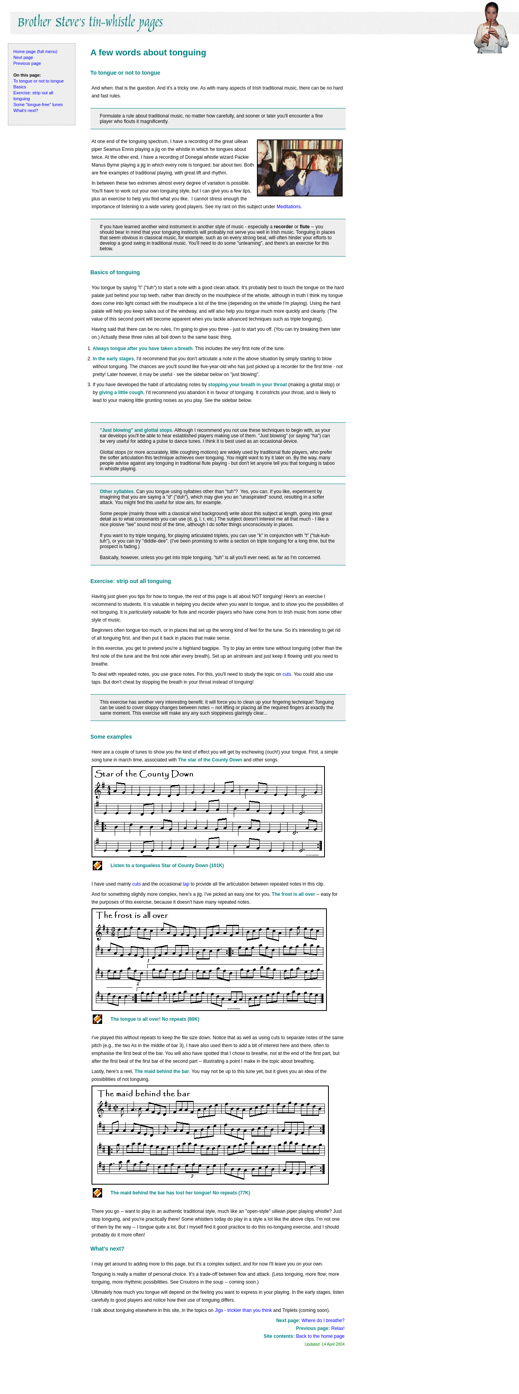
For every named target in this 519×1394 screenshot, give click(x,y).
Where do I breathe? (323, 1320)
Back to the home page (320, 1336)
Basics (19, 86)
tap (186, 884)
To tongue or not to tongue (38, 81)
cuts (286, 674)
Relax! (338, 1328)
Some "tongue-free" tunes (38, 104)
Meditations (289, 206)
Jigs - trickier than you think (243, 1310)
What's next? (25, 110)
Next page (23, 57)
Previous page (27, 63)
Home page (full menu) (35, 51)
